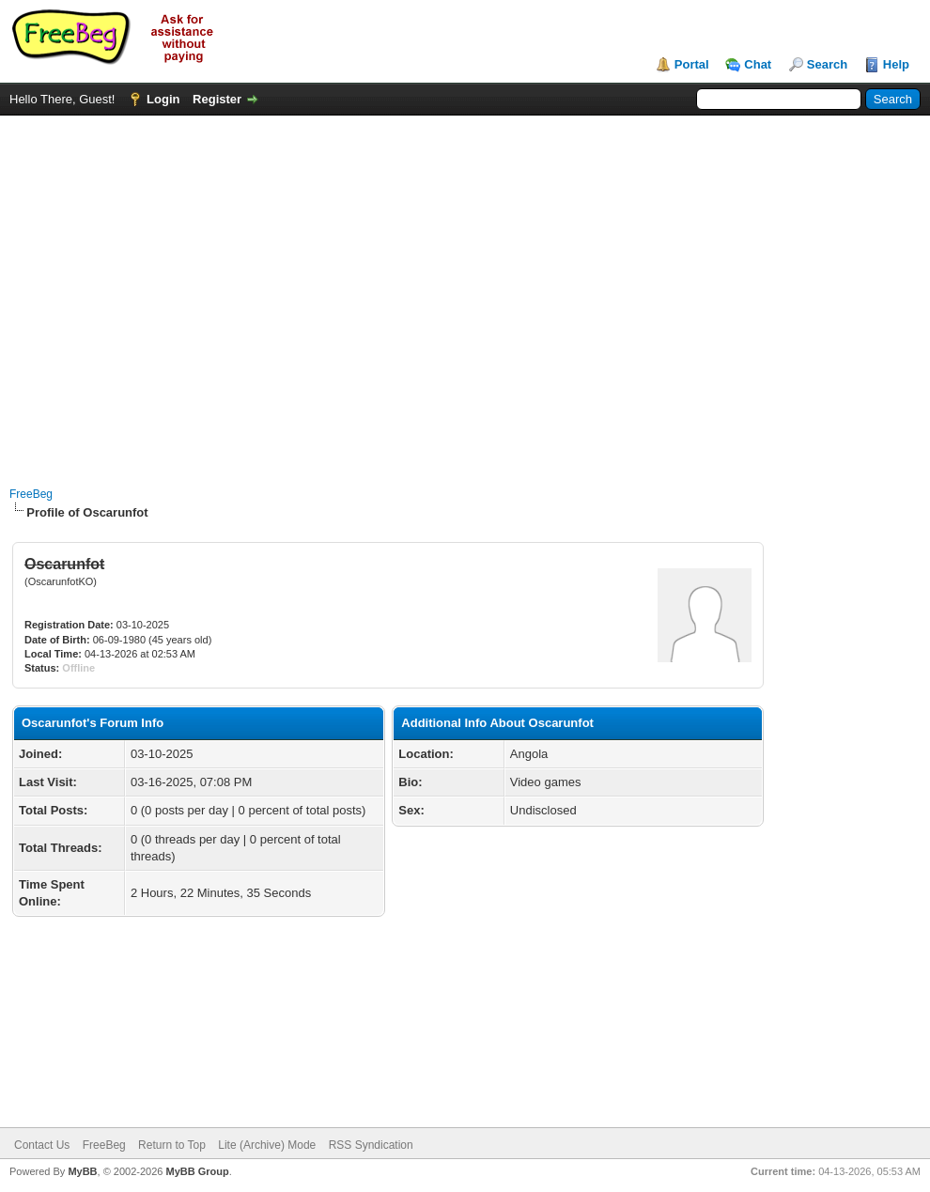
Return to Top (172, 1145)
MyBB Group (196, 1171)
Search (827, 64)
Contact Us (42, 1145)
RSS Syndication (371, 1145)
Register (217, 99)
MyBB (82, 1171)
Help (896, 64)
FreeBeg (31, 494)
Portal (691, 64)
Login (163, 99)
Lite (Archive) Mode (267, 1145)
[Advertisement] (176, 292)
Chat (757, 64)
